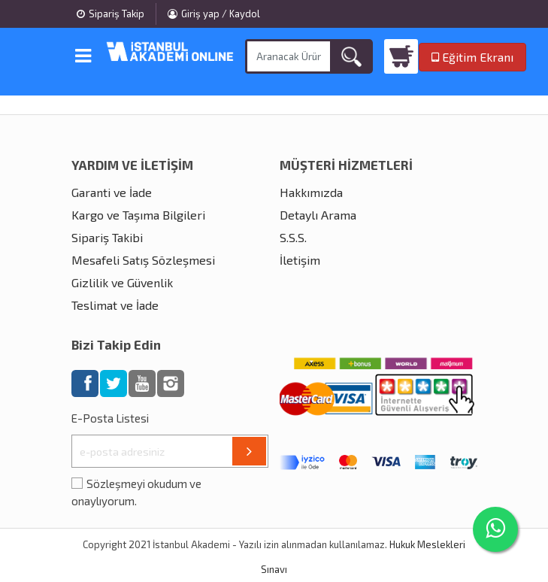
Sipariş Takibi (107, 237)
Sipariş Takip (110, 14)
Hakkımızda (311, 192)
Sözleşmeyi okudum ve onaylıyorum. (136, 492)
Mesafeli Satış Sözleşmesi (143, 260)
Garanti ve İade (111, 192)
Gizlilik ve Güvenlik (122, 282)
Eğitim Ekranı (472, 57)
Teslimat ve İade (115, 305)
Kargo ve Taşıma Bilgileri (138, 215)
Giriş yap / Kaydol (214, 14)
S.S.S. (293, 237)
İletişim (300, 260)
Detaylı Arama (318, 215)
